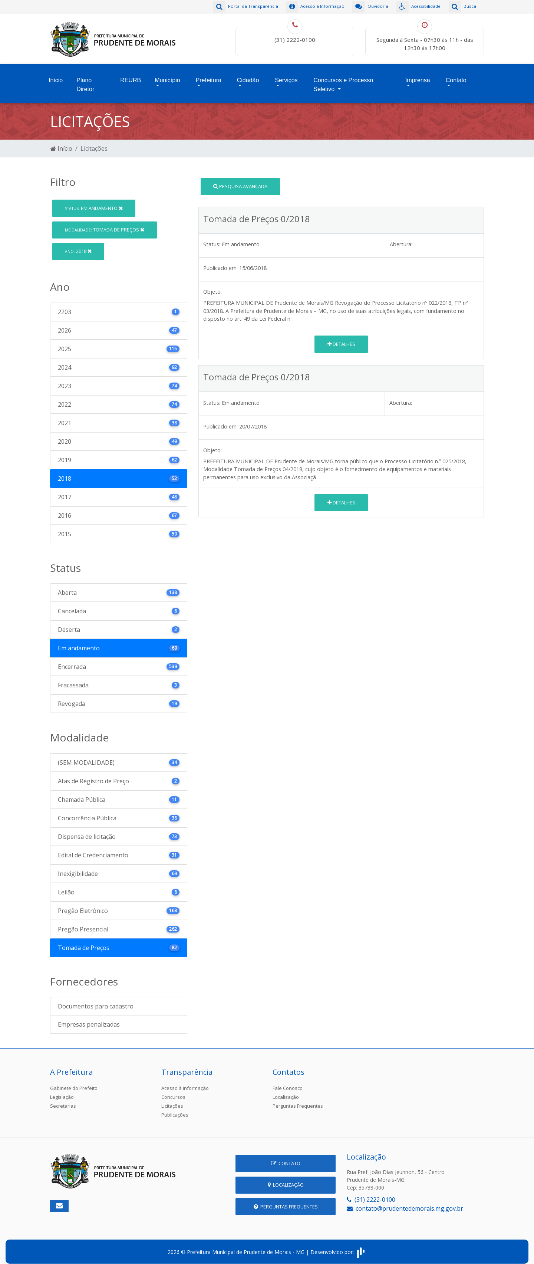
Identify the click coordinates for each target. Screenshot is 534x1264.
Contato (456, 76)
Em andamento (94, 202)
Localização (286, 1091)
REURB (130, 76)
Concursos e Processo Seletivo (343, 81)
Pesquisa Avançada (240, 180)
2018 (78, 246)
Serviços (286, 76)
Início (56, 76)
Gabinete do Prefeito (74, 1083)
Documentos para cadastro (96, 1001)
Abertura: (401, 238)
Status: (211, 238)
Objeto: (212, 286)
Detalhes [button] (341, 338)
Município (167, 76)
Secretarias (63, 1100)
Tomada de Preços (104, 224)
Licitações (172, 1100)
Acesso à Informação (185, 1083)
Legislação (62, 1091)
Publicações (174, 1109)
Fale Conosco (288, 1083)
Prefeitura (208, 76)
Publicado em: (220, 262)
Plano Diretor (85, 81)
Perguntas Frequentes (298, 1100)
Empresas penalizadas (89, 1019)
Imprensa (417, 76)
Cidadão (248, 76)
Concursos (173, 1091)
